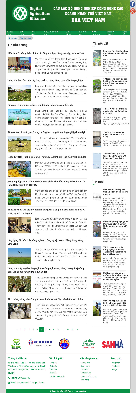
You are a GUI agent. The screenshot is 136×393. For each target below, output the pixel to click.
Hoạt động (85, 380)
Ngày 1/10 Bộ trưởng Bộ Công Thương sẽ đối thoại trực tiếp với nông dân (47, 157)
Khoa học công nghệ (88, 376)
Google (114, 370)
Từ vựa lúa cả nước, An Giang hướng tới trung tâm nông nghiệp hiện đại (46, 132)
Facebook (115, 366)
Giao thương (85, 366)
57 (73, 329)
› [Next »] (77, 329)
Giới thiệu (53, 366)
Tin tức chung (25, 38)
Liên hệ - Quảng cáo (57, 376)
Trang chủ (13, 38)
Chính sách (85, 370)
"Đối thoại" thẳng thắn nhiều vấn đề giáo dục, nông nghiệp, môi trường (46, 53)
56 (68, 329)
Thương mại (85, 363)
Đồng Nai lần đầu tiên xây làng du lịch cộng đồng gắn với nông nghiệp (45, 80)
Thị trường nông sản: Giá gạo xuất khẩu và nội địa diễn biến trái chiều (45, 299)
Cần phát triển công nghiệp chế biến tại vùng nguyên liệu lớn (40, 105)
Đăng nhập (116, 363)
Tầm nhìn (53, 370)
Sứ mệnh (53, 373)
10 (58, 329)
